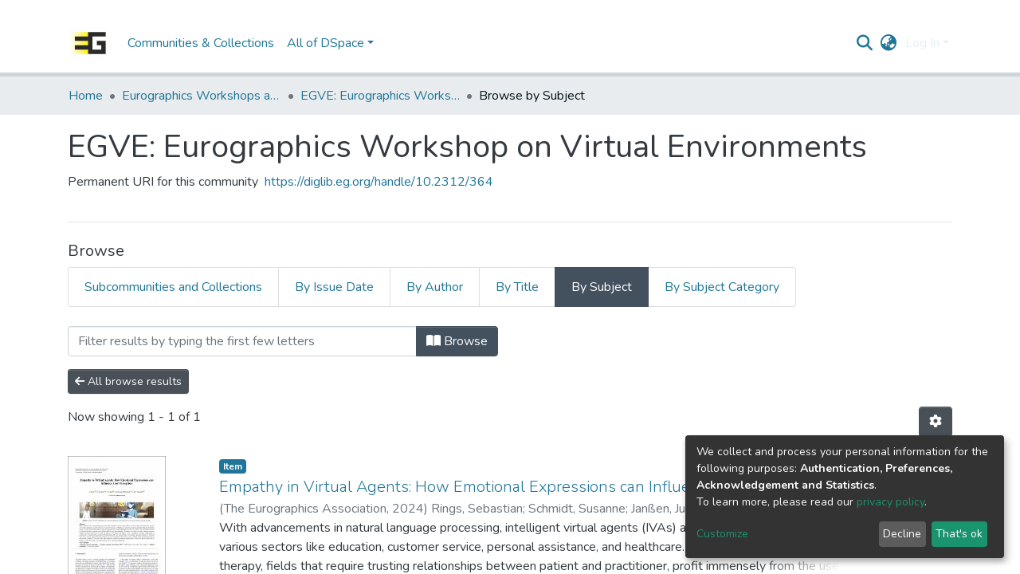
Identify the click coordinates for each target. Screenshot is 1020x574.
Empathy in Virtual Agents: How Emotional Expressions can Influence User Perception (527, 486)
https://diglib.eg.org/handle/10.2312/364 (379, 182)
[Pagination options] (935, 422)
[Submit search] (865, 43)
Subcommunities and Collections (173, 287)
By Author (434, 287)
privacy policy (890, 501)
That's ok (959, 533)
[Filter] (242, 341)
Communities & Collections (201, 43)
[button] (889, 43)
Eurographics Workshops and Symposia (201, 95)
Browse (457, 341)
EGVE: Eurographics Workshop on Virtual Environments (380, 95)
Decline (902, 533)
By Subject (601, 287)
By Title (517, 287)
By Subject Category (722, 287)
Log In (922, 43)
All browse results (128, 381)
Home (86, 95)
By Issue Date (334, 287)
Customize (722, 533)
